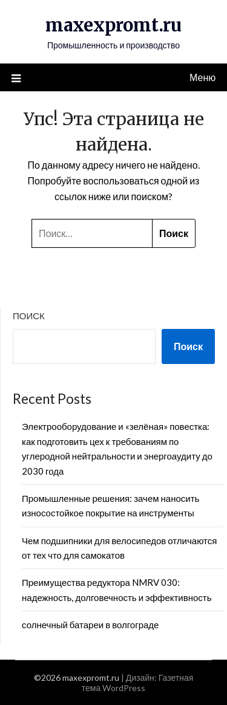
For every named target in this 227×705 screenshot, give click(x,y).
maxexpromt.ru (113, 25)
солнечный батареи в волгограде (90, 624)
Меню (202, 77)
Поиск (29, 315)
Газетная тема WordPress (138, 682)
